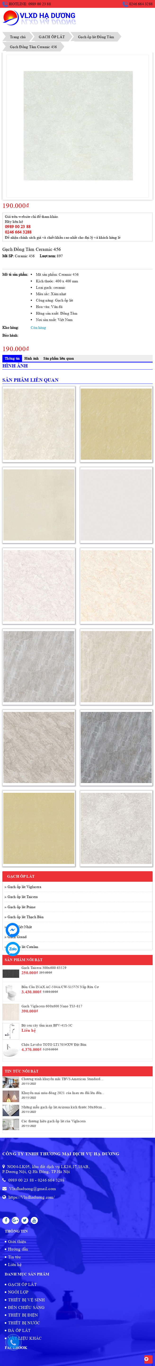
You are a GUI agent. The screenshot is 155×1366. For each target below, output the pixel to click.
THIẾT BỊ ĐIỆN (23, 1315)
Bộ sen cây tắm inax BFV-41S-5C (47, 1025)
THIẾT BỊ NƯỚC (24, 1322)
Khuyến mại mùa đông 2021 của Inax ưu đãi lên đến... (63, 1093)
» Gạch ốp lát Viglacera (22, 887)
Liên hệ (15, 1264)
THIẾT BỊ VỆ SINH (26, 1299)
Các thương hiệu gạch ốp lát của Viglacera (54, 1121)
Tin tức (14, 1257)
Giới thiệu (17, 1241)
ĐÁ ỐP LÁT (19, 1330)
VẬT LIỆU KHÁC (25, 1338)
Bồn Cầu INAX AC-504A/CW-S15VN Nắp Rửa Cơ (60, 987)
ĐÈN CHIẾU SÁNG (26, 1307)
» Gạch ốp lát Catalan (21, 946)
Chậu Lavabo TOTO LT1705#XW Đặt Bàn (54, 1045)
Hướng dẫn (18, 1249)
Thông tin (12, 359)
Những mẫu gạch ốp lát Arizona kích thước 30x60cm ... (64, 1107)
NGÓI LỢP (18, 1292)
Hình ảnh (31, 359)
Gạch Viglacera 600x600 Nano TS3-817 (52, 1006)
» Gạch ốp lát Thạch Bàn (24, 917)
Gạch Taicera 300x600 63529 (44, 968)
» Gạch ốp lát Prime (19, 907)
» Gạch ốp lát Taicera (21, 896)
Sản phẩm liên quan (58, 359)
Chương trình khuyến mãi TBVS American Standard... (62, 1079)
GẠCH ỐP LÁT (22, 1284)
